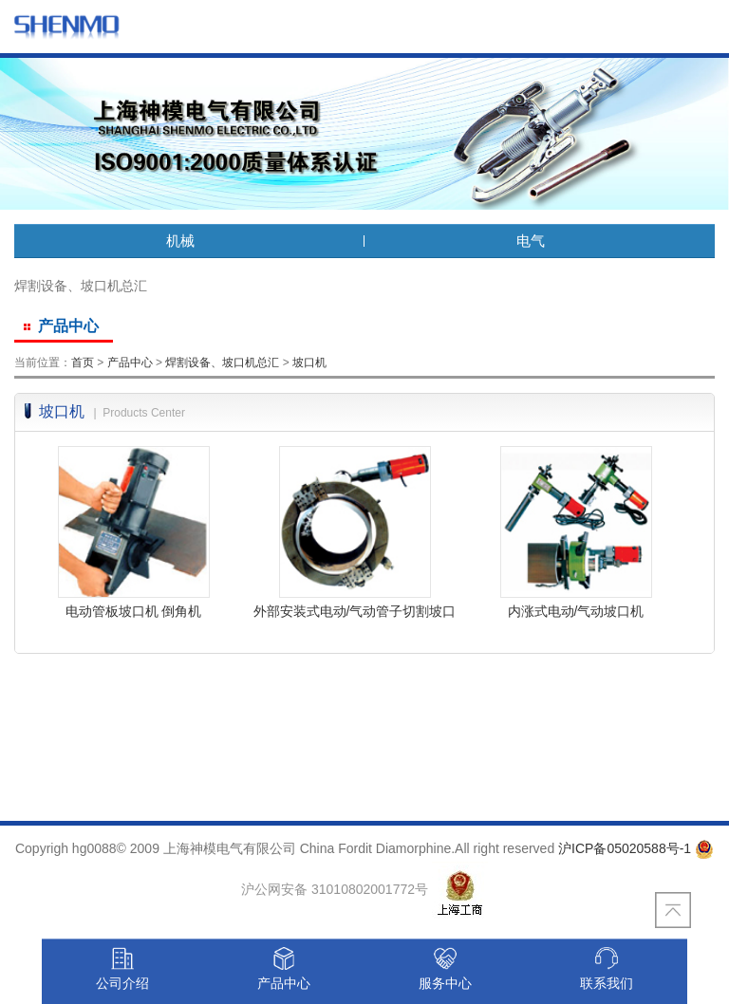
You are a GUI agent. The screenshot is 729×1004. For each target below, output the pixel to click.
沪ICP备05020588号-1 (624, 848)
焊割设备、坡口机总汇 (222, 362)
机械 (190, 240)
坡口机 (309, 362)
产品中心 (130, 362)
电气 (540, 240)
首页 (82, 362)
